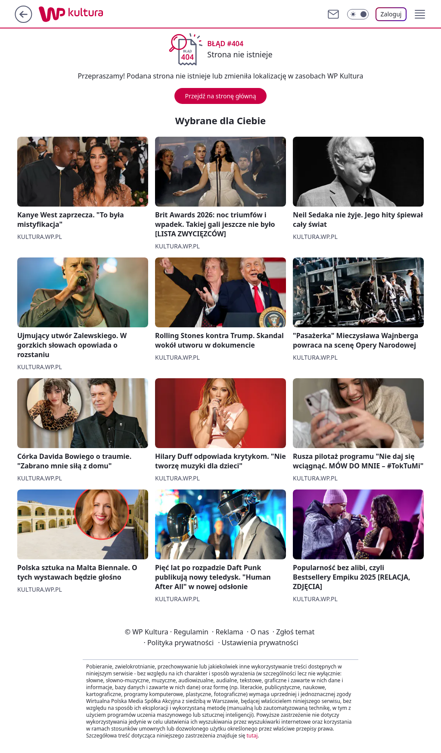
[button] (420, 14)
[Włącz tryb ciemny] (358, 14)
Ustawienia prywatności (258, 642)
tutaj (252, 735)
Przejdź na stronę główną (220, 96)
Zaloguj (391, 14)
